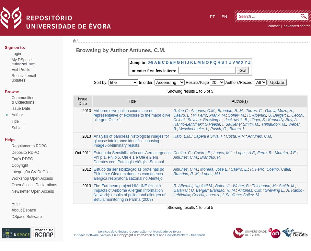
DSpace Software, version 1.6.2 (96, 235)
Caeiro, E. (181, 115)
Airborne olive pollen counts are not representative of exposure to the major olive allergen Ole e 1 (132, 115)
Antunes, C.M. (203, 110)
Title (15, 121)
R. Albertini (256, 115)
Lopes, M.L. (223, 153)
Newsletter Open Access (33, 191)
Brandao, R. (210, 157)
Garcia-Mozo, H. (279, 110)
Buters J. (237, 129)
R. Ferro (200, 115)
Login (16, 53)
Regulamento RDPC (29, 146)
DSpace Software (27, 216)
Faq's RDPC (22, 159)
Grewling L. (213, 120)
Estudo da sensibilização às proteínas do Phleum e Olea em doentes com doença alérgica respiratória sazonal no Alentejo (129, 174)
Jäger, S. (258, 120)
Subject (18, 128)
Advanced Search (297, 26)
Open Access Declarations (34, 185)
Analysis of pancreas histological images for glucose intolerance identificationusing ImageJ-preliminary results (131, 141)
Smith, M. (251, 124)
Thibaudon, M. (273, 124)
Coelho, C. (182, 153)
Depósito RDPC (25, 152)
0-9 (150, 62)
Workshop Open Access (32, 178)
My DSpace (22, 60)
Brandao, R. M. (231, 110)
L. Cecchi (295, 115)
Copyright (20, 165)
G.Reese (212, 124)
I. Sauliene (231, 124)
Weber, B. (241, 186)
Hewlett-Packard (176, 235)
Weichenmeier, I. (193, 129)
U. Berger (276, 115)
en (224, 17)
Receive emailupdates (24, 78)
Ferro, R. (264, 153)
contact (274, 26)
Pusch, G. (218, 129)
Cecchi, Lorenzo (206, 195)
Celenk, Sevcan (187, 120)
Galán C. (181, 110)
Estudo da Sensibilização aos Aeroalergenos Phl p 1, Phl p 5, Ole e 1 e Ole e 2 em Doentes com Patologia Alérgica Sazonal (132, 157)
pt (212, 17)
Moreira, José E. (214, 169)
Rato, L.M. (182, 136)
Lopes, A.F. (245, 153)
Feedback (198, 235)
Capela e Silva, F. (208, 136)
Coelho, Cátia (278, 169)
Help (16, 203)
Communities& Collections (23, 100)
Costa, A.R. (236, 136)
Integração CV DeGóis (31, 172)
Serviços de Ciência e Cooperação (122, 231)
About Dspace (24, 210)
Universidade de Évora (165, 231)
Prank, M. (217, 115)
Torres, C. (254, 110)
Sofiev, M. (236, 115)
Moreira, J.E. (286, 153)
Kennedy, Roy (280, 120)
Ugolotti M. (203, 186)
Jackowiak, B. (236, 120)
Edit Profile (21, 69)
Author (17, 115)
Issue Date (21, 108)
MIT (155, 235)
